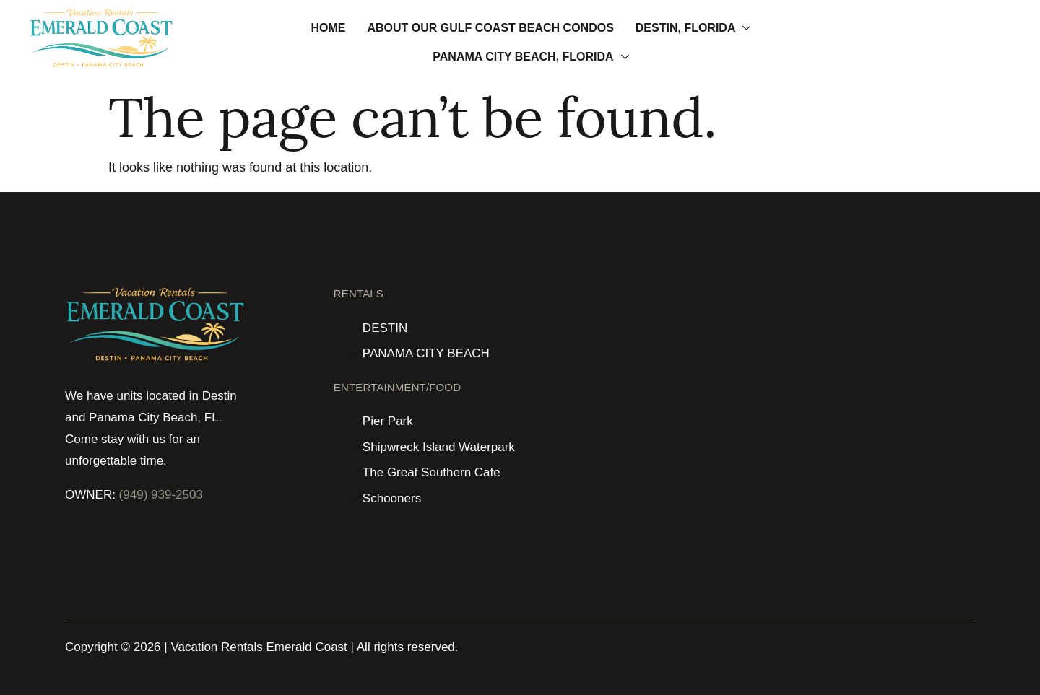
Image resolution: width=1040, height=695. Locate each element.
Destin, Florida (693, 28)
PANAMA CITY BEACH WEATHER (903, 340)
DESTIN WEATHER (673, 340)
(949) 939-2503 (161, 495)
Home (328, 28)
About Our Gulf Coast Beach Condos (490, 28)
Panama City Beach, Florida (530, 57)
